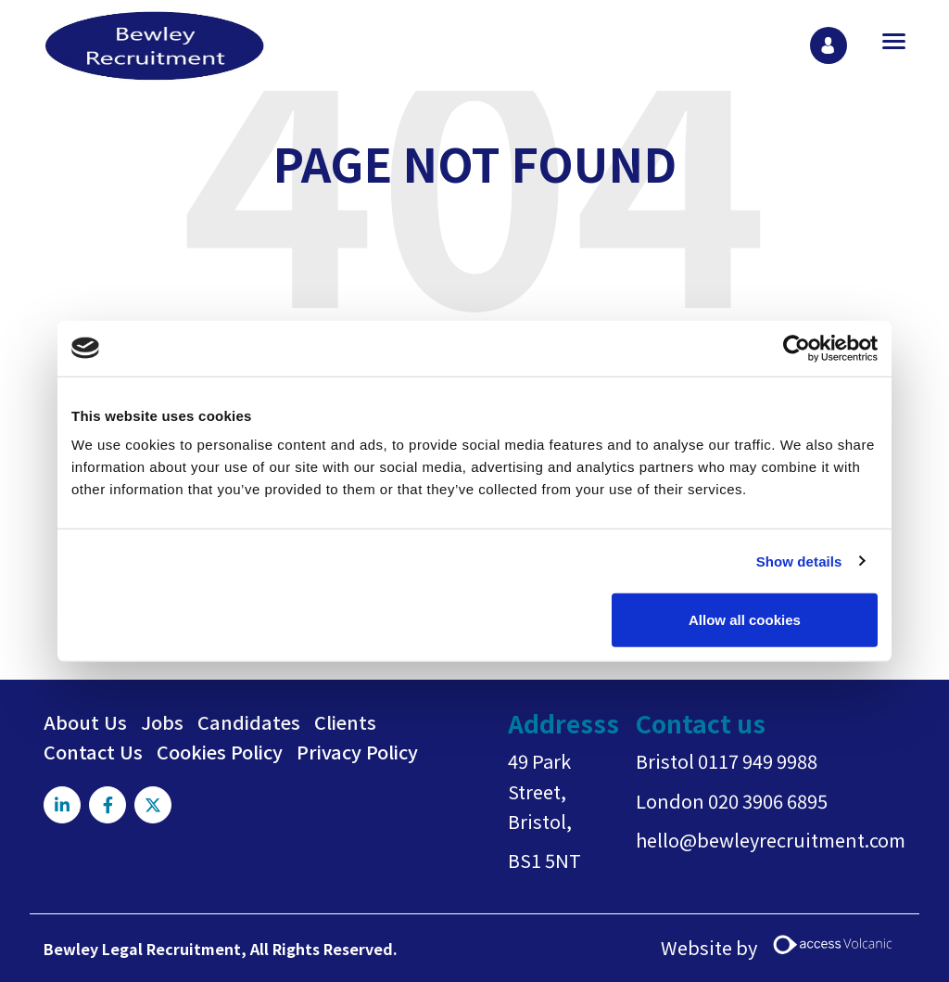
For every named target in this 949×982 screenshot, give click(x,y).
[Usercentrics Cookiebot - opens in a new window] (796, 348)
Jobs (162, 721)
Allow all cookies (745, 620)
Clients (345, 721)
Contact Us (93, 751)
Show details (799, 560)
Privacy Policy (357, 751)
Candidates (248, 721)
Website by (783, 948)
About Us (85, 721)
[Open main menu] (886, 41)
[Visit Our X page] (152, 804)
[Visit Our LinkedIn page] (62, 804)
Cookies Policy (220, 751)
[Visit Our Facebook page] (107, 804)
